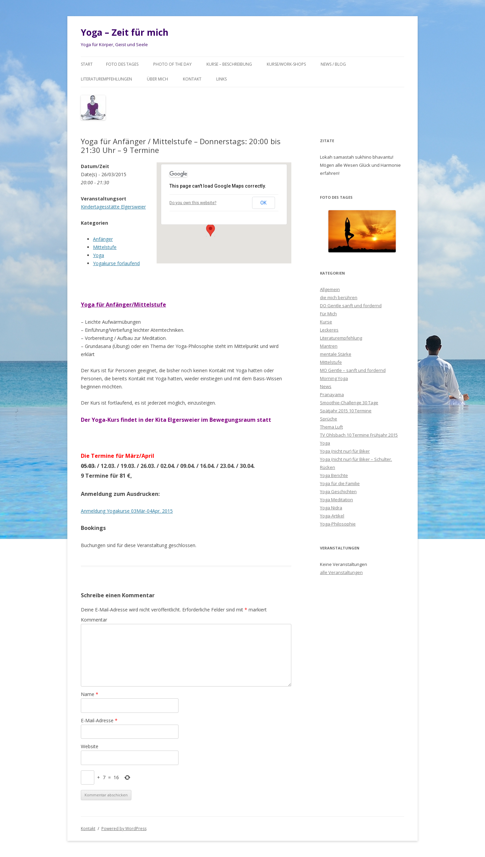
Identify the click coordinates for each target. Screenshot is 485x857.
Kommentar (94, 619)
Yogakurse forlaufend (116, 263)
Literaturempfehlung (341, 338)
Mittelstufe (105, 247)
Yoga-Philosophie (338, 524)
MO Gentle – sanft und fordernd (353, 370)
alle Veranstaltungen (341, 572)
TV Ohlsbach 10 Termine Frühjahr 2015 (359, 435)
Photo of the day (172, 64)
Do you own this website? (192, 202)
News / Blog (333, 64)
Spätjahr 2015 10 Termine (345, 411)
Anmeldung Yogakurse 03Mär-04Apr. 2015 (127, 511)
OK (263, 202)
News (325, 386)
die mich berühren (338, 297)
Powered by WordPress (124, 828)
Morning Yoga (334, 378)
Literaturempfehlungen (106, 79)
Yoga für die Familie (340, 483)
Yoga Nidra (331, 508)
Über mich (157, 79)
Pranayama (332, 394)
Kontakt (192, 79)
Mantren (328, 346)
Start (87, 64)
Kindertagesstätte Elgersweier (113, 206)
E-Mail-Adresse (99, 720)
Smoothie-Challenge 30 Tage (349, 403)
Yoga (98, 255)
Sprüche (328, 419)
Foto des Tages (122, 64)
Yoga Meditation (336, 500)
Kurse (326, 322)
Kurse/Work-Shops (286, 64)
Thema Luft (331, 427)
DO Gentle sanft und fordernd (351, 306)
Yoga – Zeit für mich (124, 32)
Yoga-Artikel (332, 516)
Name (89, 694)
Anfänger (103, 239)
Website (89, 746)
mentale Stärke (335, 354)
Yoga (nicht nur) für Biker (345, 451)
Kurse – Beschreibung (229, 64)
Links (221, 79)
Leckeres (329, 330)
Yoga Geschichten (338, 491)
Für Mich (328, 314)
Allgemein (330, 289)
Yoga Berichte (334, 475)
